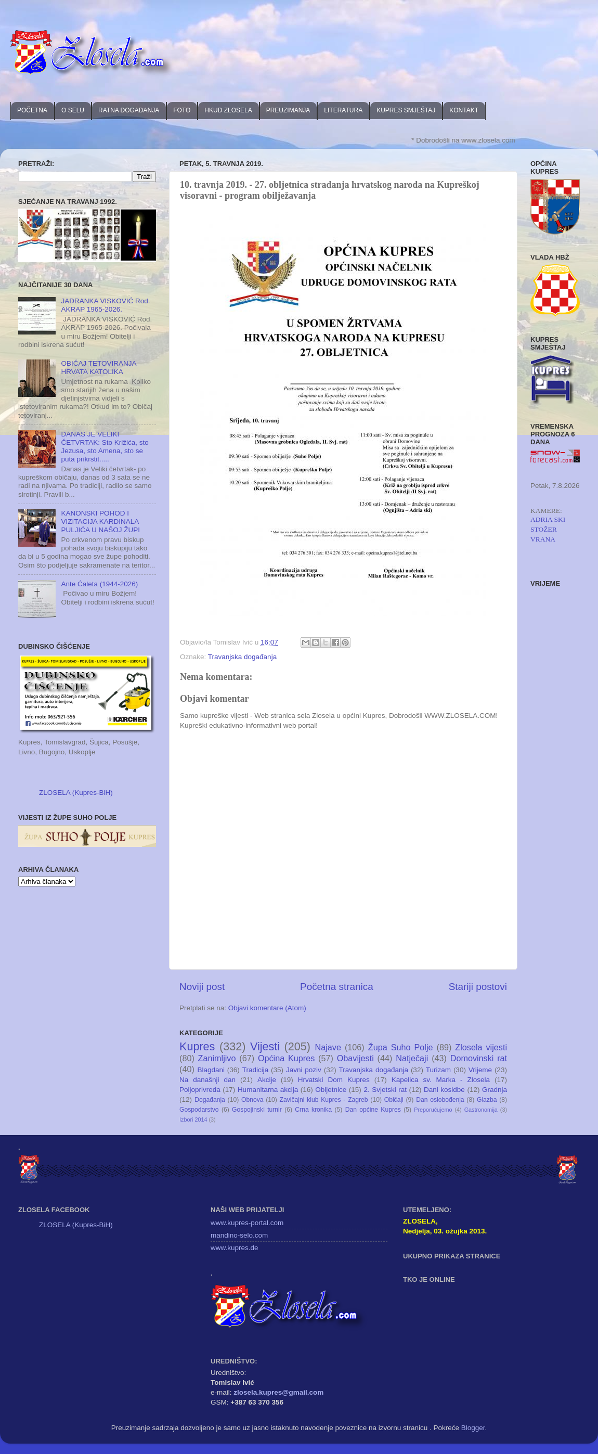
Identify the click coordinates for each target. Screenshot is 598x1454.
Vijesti (265, 1046)
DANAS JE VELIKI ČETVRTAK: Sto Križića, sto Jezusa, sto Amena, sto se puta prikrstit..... (104, 447)
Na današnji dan (207, 1080)
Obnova (252, 1099)
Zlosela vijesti (481, 1047)
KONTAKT (463, 110)
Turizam (438, 1070)
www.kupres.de (234, 1248)
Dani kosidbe (444, 1089)
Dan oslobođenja (440, 1099)
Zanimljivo (217, 1058)
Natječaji (412, 1058)
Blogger (473, 1428)
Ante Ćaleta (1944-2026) (99, 584)
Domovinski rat (478, 1058)
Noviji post (202, 986)
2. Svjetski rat (385, 1089)
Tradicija (255, 1070)
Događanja (209, 1099)
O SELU (72, 110)
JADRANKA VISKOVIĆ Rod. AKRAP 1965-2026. (105, 305)
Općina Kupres (286, 1058)
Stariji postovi (478, 986)
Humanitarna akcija (268, 1089)
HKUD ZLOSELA (228, 110)
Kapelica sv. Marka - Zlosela (441, 1080)
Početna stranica (336, 986)
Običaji (394, 1099)
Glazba (487, 1099)
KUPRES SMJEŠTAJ (405, 110)
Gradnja (494, 1089)
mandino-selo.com (239, 1235)
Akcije (266, 1080)
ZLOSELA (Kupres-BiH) (76, 792)
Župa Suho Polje (400, 1047)
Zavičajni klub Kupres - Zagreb (324, 1099)
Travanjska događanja (242, 657)
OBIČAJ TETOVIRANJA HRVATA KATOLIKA (98, 367)
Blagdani (211, 1070)
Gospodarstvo (199, 1109)
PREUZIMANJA (288, 110)
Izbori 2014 (193, 1119)
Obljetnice (330, 1089)
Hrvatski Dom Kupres (334, 1080)
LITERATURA (343, 110)
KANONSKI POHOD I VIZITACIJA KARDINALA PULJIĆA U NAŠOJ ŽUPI (100, 521)
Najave (328, 1047)
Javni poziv (303, 1070)
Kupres (197, 1046)
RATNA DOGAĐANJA (128, 110)
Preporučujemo (433, 1109)
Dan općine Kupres (373, 1109)
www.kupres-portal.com (247, 1223)
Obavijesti (355, 1058)
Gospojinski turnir (257, 1109)
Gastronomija (481, 1109)
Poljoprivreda (199, 1089)
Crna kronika (313, 1109)
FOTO (181, 110)
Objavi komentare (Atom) (267, 1008)
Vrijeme (480, 1070)
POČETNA (32, 110)
